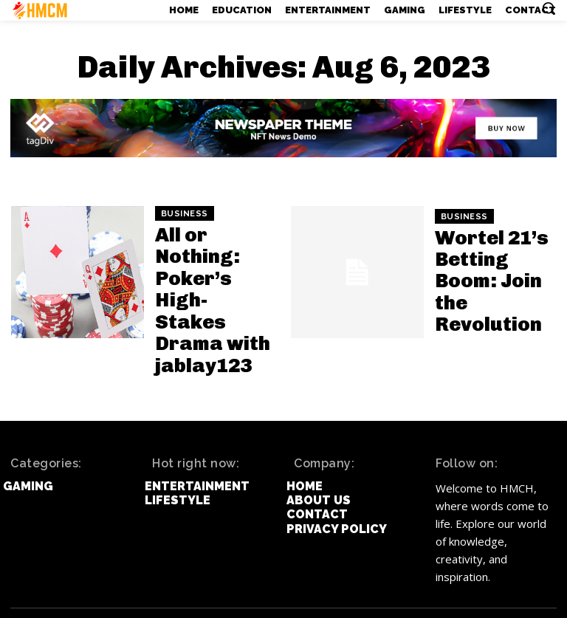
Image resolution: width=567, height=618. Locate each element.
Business (184, 238)
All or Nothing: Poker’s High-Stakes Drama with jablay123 (210, 281)
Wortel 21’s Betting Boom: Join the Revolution (487, 281)
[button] (548, 8)
